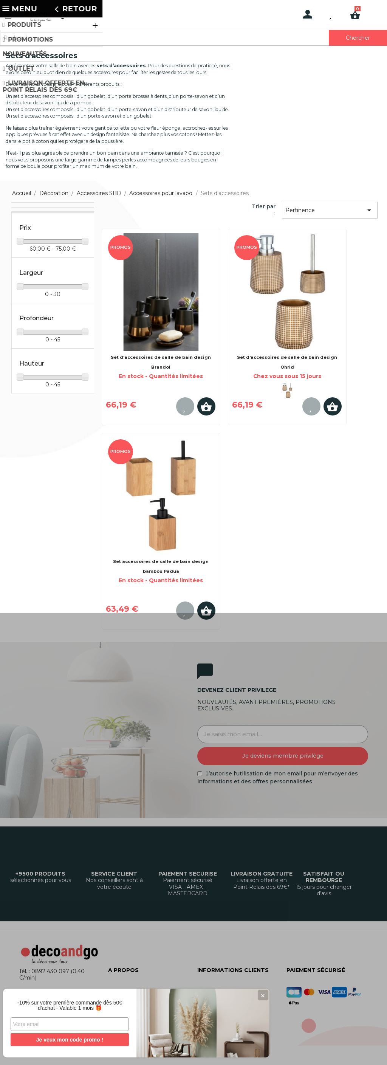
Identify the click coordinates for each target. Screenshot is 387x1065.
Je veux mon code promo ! (56, 1040)
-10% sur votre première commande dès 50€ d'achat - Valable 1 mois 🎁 (57, 1003)
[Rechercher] (193, 38)
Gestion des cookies (229, 1052)
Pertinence (329, 210)
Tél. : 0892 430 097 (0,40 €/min (52, 974)
